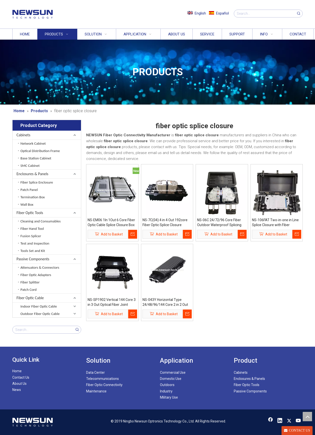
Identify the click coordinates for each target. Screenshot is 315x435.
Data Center (95, 372)
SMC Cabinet (30, 165)
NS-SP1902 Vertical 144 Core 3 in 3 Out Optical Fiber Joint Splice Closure (112, 302)
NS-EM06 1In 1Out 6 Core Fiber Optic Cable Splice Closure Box (111, 222)
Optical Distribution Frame (40, 151)
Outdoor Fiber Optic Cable (40, 313)
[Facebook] (270, 421)
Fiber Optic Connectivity (104, 385)
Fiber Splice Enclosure (36, 182)
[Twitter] (289, 421)
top (307, 416)
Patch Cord (28, 289)
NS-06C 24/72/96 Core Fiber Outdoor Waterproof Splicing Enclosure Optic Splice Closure (220, 222)
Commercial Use (173, 372)
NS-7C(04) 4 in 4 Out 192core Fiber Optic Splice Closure (165, 222)
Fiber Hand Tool (32, 228)
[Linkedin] (280, 421)
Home (17, 371)
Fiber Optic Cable (30, 297)
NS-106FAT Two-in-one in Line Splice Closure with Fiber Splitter (275, 222)
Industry (166, 391)
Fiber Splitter (30, 282)
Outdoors (167, 385)
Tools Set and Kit (32, 251)
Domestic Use (170, 379)
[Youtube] (298, 421)
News (16, 390)
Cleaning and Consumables (40, 221)
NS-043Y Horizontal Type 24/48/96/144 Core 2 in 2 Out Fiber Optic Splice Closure (165, 302)
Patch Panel (29, 189)
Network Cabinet (33, 143)
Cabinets (23, 135)
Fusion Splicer (30, 236)
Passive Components (32, 259)
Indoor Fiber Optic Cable (38, 306)
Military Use (169, 397)
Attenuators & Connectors (39, 267)
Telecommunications (102, 379)
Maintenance (96, 391)
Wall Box (26, 204)
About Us (19, 384)
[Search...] (264, 13)
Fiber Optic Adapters (35, 275)
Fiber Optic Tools (29, 212)
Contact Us (20, 377)
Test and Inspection (34, 243)
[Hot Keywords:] (298, 13)
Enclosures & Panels (32, 173)
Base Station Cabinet (35, 158)
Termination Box (32, 197)
